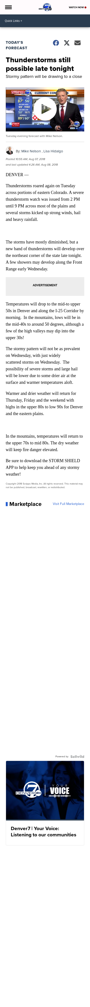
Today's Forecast (16, 45)
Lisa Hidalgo (53, 151)
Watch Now (77, 7)
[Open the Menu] (8, 7)
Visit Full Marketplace (68, 504)
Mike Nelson (31, 151)
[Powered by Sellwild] (77, 756)
